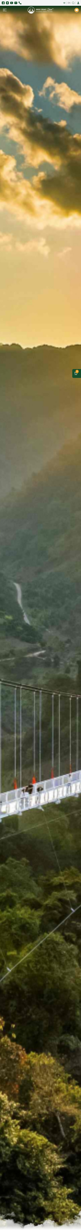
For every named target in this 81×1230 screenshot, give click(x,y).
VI (64, 3)
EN (69, 3)
